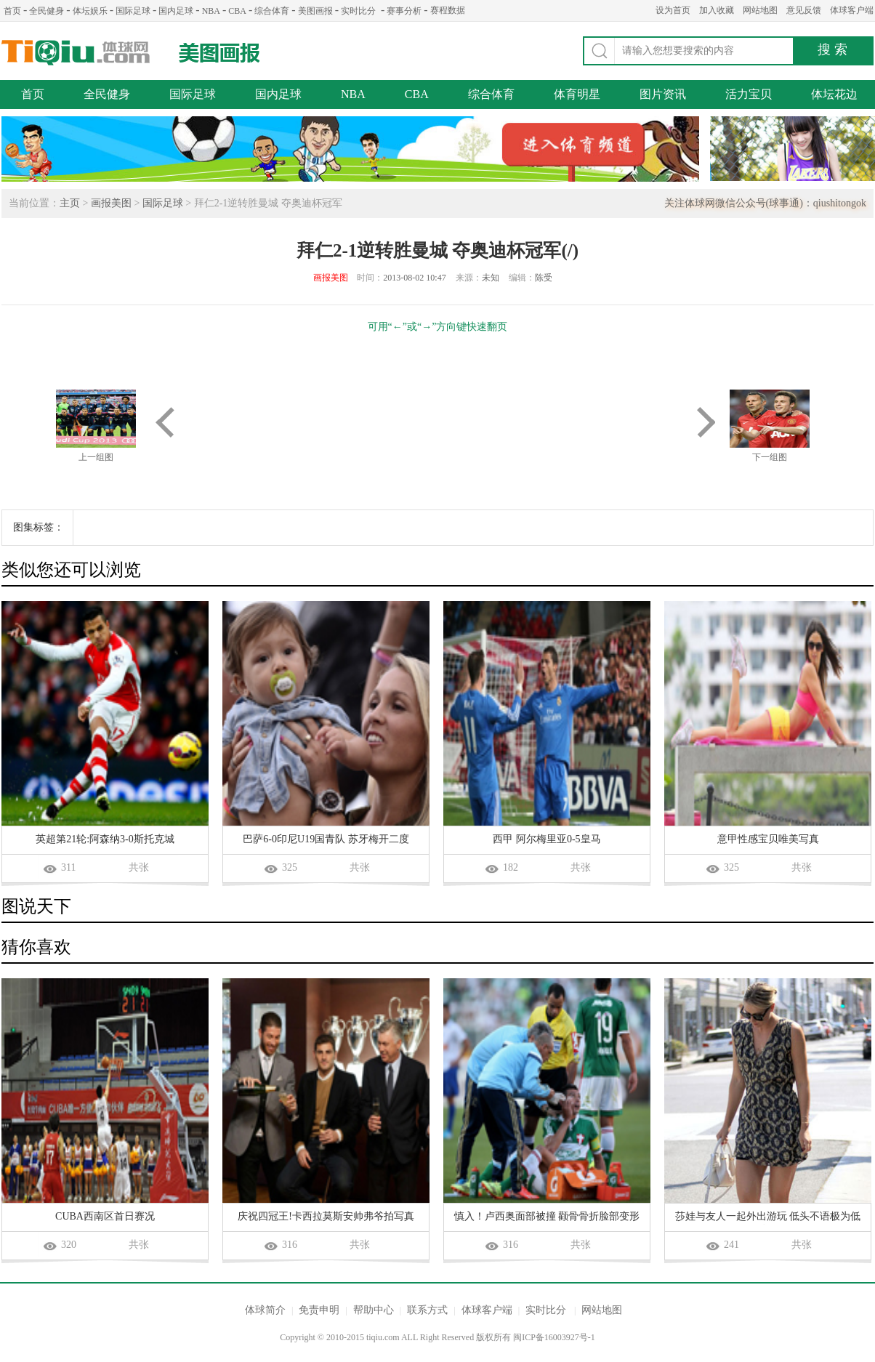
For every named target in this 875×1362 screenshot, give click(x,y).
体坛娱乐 (90, 11)
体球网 (75, 52)
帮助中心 (373, 1310)
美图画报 (315, 11)
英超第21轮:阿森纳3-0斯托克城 (105, 839)
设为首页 (673, 10)
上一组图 (95, 457)
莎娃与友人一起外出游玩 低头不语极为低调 (768, 1218)
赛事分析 (404, 11)
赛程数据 (447, 10)
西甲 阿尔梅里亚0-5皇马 (546, 839)
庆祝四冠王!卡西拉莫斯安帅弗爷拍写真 (326, 1216)
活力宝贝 (748, 94)
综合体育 (271, 11)
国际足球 (133, 11)
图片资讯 (663, 94)
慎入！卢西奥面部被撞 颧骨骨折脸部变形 (547, 1216)
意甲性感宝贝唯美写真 (768, 839)
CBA (237, 11)
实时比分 (358, 11)
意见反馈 (803, 10)
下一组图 (769, 457)
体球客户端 (852, 10)
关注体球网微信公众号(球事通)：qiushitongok (765, 203)
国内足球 (175, 11)
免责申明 (319, 1310)
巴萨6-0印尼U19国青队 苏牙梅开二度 (325, 839)
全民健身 (46, 11)
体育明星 (577, 94)
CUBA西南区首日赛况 (105, 1216)
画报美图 (111, 203)
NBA (211, 11)
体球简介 (265, 1310)
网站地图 (760, 10)
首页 (12, 11)
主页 (70, 203)
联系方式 (427, 1310)
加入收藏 (716, 10)
